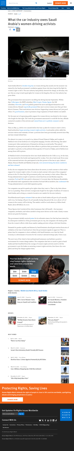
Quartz (17, 27)
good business (19, 112)
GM (22, 179)
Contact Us (5, 425)
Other (33, 275)
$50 (14, 271)
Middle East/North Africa (29, 291)
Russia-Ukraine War (54, 8)
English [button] (49, 3)
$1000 (24, 275)
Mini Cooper (37, 102)
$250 (33, 271)
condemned (62, 182)
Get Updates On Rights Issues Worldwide (20, 410)
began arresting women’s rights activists (33, 130)
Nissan (44, 102)
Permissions (29, 425)
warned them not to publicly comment (46, 121)
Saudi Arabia (42, 291)
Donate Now (60, 3)
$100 (24, 271)
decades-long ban (27, 86)
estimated (28, 197)
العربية (19, 14)
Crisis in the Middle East (14, 8)
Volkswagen (15, 102)
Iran (63, 8)
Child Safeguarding (44, 425)
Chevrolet (18, 105)
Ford (26, 105)
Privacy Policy (20, 425)
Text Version (6, 427)
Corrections (13, 425)
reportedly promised (30, 107)
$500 (15, 275)
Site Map (35, 425)
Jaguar (49, 102)
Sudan (69, 8)
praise (32, 218)
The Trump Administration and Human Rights (34, 8)
